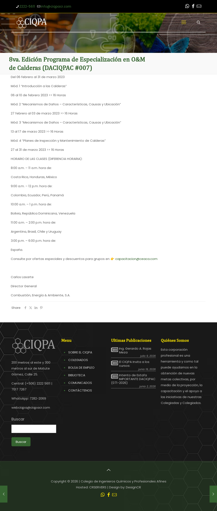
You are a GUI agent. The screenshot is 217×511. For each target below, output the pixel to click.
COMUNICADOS (80, 383)
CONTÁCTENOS (80, 390)
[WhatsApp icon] (187, 6)
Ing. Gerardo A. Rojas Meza (135, 350)
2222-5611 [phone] (27, 6)
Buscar (18, 419)
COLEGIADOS (78, 360)
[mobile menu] (183, 22)
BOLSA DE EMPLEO (81, 367)
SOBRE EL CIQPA (80, 352)
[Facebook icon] (193, 6)
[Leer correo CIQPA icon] (199, 6)
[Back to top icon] (108, 470)
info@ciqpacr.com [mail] (56, 6)
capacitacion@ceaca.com (136, 259)
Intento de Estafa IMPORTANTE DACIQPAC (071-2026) (133, 379)
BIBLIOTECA (76, 375)
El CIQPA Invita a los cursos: (134, 364)
